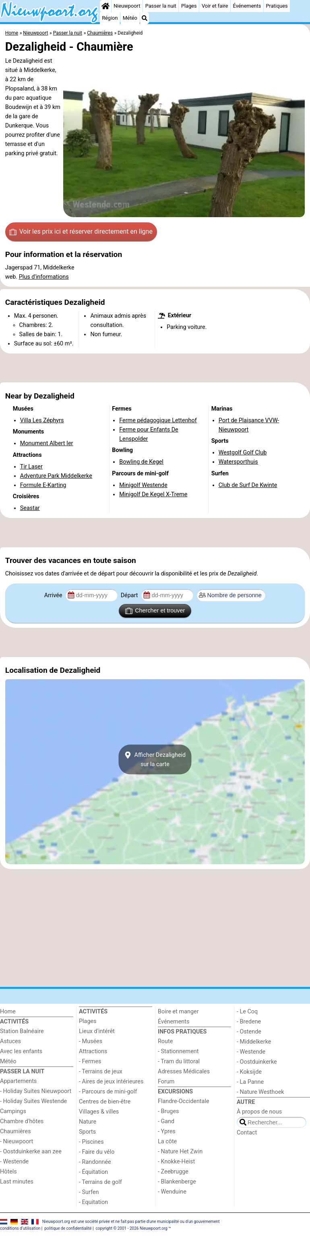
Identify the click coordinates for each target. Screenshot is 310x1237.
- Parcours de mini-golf (108, 1091)
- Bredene (249, 1021)
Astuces (10, 1041)
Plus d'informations (44, 276)
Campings (13, 1111)
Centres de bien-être (104, 1101)
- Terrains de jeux (100, 1071)
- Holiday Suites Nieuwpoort (35, 1091)
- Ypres (167, 1131)
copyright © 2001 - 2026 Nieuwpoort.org (131, 1228)
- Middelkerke (254, 1041)
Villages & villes (99, 1111)
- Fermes (90, 1061)
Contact (247, 1132)
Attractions (93, 1051)
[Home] (105, 6)
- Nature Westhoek (260, 1092)
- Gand (166, 1121)
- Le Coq (247, 1011)
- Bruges (168, 1111)
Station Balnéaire (22, 1031)
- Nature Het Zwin (180, 1151)
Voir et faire (215, 6)
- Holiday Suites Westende (33, 1101)
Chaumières (15, 1131)
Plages (189, 6)
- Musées (90, 1041)
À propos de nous (259, 1111)
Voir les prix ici (81, 231)
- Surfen (89, 1192)
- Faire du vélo (96, 1152)
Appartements (18, 1081)
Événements (247, 6)
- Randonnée (95, 1162)
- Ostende (249, 1031)
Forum (166, 1081)
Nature (87, 1121)
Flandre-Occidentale (183, 1101)
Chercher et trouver (155, 610)
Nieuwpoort (127, 6)
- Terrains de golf (100, 1182)
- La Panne (250, 1082)
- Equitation (93, 1202)
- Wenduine (172, 1191)
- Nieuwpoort (16, 1141)
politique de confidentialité (67, 1228)
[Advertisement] (155, 368)
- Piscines (91, 1141)
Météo (130, 18)
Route (165, 1041)
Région (110, 18)
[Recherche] (144, 18)
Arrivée (54, 595)
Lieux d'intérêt (97, 1031)
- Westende (14, 1161)
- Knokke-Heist (176, 1161)
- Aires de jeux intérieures (111, 1081)
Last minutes (16, 1181)
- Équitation (93, 1172)
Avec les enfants (21, 1051)
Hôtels (8, 1171)
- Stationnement (178, 1051)
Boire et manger (178, 1011)
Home (8, 1011)
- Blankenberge (177, 1181)
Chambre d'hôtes (21, 1121)
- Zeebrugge (173, 1171)
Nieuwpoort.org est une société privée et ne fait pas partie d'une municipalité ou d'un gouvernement (131, 1221)
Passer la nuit (160, 6)
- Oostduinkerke (257, 1061)
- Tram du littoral (179, 1061)
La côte (167, 1141)
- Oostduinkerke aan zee (31, 1151)
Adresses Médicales (184, 1071)
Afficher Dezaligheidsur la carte (155, 759)
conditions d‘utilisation (20, 1228)
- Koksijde (249, 1072)
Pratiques (276, 6)
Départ (130, 595)
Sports (87, 1131)
